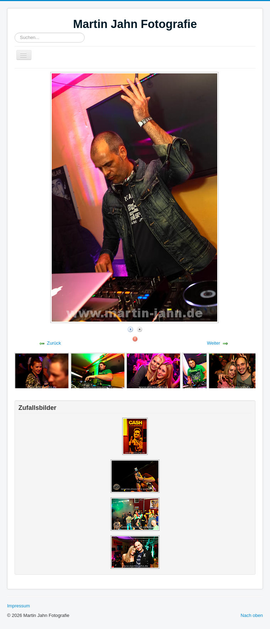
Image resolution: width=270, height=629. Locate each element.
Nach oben (252, 615)
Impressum (18, 605)
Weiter (213, 343)
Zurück (54, 343)
